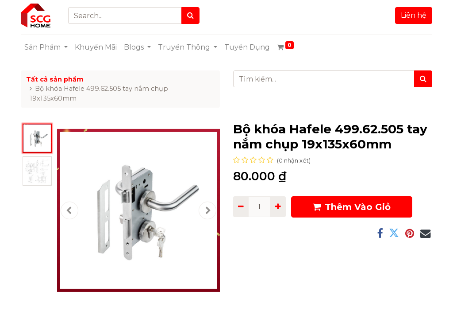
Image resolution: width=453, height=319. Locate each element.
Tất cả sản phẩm (55, 79)
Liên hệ (413, 15)
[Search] (190, 15)
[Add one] (277, 206)
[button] (69, 210)
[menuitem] (95, 47)
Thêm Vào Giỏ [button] (352, 207)
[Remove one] (241, 206)
